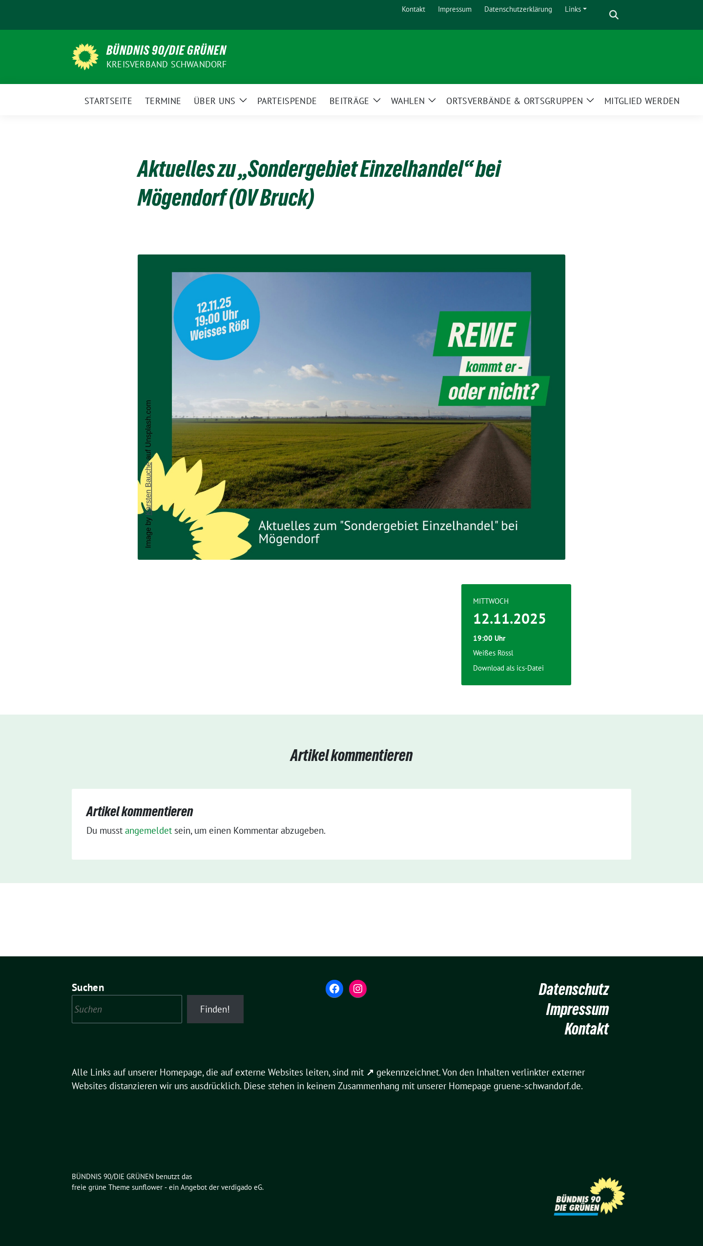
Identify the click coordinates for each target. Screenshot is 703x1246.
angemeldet (148, 830)
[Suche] (600, 15)
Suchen (88, 987)
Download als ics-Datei (508, 668)
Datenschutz (574, 989)
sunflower (147, 1187)
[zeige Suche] (613, 15)
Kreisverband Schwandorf (166, 64)
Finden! (215, 1009)
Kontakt (587, 1029)
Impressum (577, 1009)
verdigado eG (241, 1187)
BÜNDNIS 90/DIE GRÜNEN (166, 50)
